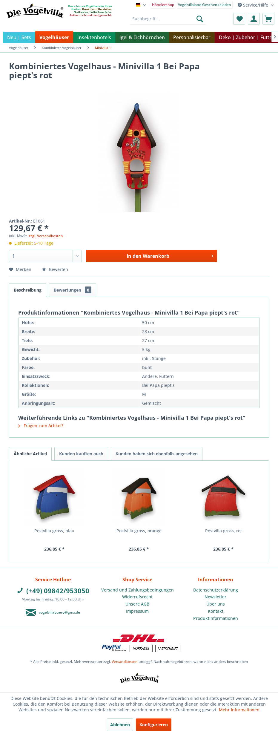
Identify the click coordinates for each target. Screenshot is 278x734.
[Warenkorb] (268, 19)
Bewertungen (72, 289)
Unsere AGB (137, 604)
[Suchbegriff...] (168, 19)
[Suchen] (199, 19)
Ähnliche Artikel (30, 453)
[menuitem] (163, 4)
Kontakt (215, 611)
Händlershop (163, 4)
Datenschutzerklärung (215, 590)
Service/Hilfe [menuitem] (253, 5)
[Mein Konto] (254, 19)
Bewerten (55, 269)
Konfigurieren (153, 724)
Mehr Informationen (239, 709)
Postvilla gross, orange (139, 531)
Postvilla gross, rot (223, 531)
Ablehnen (120, 724)
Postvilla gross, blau (54, 531)
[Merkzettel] (239, 19)
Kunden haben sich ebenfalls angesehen (157, 453)
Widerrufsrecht (137, 597)
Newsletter (215, 597)
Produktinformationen (215, 618)
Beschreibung (28, 290)
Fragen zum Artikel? (40, 425)
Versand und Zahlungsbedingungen (137, 590)
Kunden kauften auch (81, 453)
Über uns (215, 604)
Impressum (137, 611)
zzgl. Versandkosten (46, 235)
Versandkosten (125, 661)
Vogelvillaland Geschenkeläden (204, 4)
